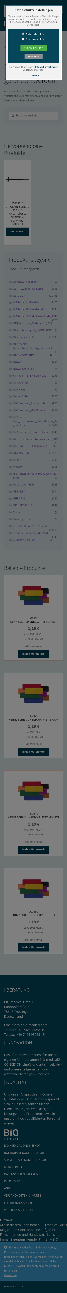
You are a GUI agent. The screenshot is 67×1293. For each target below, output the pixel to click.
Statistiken (32, 39)
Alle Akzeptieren (33, 48)
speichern (33, 56)
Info (42, 34)
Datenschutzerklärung (46, 67)
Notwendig (32, 34)
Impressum (33, 75)
